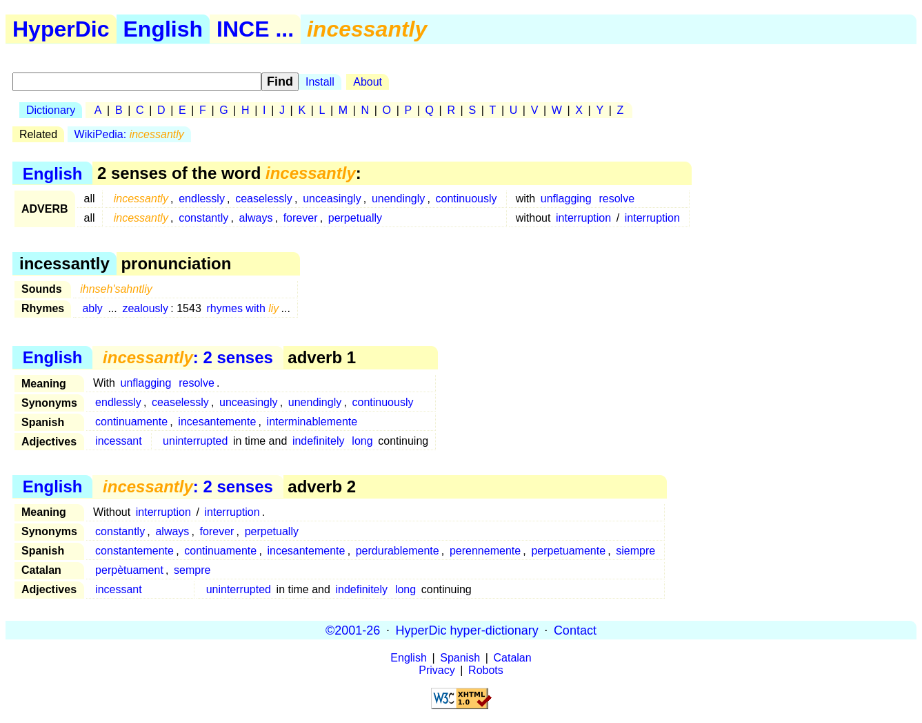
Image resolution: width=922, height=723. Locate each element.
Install (319, 82)
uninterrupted (195, 441)
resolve (616, 198)
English (163, 29)
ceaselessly (263, 198)
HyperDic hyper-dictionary (467, 630)
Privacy (436, 670)
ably (92, 308)
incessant (118, 441)
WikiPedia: (129, 134)
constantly (203, 218)
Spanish (460, 658)
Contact (575, 630)
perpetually (355, 218)
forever (300, 218)
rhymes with (242, 308)
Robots (485, 670)
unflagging (566, 198)
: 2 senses (188, 357)
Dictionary (50, 110)
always (256, 218)
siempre (635, 551)
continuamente (131, 421)
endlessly (202, 198)
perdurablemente (397, 551)
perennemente (485, 551)
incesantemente (217, 421)
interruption (583, 218)
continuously (466, 198)
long (362, 441)
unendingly (398, 198)
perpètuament (129, 570)
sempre (192, 570)
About (367, 82)
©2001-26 (352, 630)
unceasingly (332, 198)
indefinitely (318, 441)
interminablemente (312, 421)
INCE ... (255, 29)
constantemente (134, 551)
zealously (145, 308)
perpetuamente (568, 551)
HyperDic (61, 29)
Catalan (513, 658)
